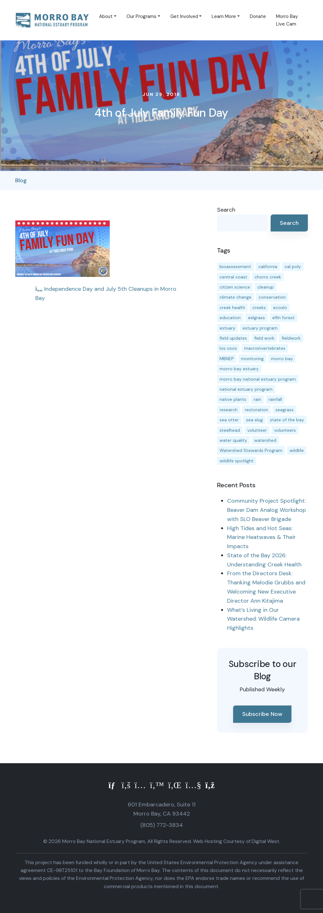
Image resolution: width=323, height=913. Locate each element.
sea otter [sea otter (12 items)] (229, 420)
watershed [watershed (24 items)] (265, 440)
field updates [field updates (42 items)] (233, 338)
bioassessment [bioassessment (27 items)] (235, 266)
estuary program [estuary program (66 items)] (260, 328)
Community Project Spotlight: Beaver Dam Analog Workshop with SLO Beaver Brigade (266, 510)
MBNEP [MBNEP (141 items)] (227, 358)
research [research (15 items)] (229, 410)
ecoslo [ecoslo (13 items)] (280, 307)
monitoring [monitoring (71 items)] (252, 358)
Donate (258, 16)
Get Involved (184, 16)
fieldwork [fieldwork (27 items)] (291, 338)
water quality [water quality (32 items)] (233, 440)
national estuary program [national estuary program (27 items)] (246, 389)
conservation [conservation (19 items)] (272, 297)
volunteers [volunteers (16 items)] (285, 430)
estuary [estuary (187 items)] (227, 328)
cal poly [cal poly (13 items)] (293, 266)
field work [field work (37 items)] (264, 338)
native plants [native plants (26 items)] (233, 399)
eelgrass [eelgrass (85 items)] (256, 317)
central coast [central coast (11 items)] (233, 277)
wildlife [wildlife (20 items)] (297, 450)
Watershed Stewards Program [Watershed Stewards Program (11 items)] (251, 450)
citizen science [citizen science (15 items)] (235, 287)
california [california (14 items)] (267, 266)
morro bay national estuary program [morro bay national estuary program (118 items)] (258, 379)
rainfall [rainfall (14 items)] (275, 399)
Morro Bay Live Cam (287, 20)
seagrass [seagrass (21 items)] (284, 410)
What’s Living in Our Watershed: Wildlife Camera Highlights (263, 619)
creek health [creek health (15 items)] (232, 307)
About (106, 16)
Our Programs (141, 16)
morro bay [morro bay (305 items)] (282, 358)
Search (226, 210)
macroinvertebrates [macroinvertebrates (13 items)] (264, 348)
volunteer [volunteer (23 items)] (257, 430)
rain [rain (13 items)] (257, 399)
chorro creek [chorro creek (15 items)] (268, 277)
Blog (21, 180)
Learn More (224, 16)
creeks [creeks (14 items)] (259, 307)
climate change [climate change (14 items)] (235, 297)
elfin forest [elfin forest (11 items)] (283, 317)
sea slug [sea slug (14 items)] (254, 420)
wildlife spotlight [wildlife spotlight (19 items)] (237, 461)
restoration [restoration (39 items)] (256, 410)
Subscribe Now (262, 714)
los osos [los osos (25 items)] (228, 348)
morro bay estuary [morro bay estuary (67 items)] (239, 369)
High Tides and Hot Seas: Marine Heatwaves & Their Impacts (261, 537)
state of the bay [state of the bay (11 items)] (287, 420)
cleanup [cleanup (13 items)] (265, 287)
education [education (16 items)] (230, 317)
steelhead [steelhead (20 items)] (230, 430)
